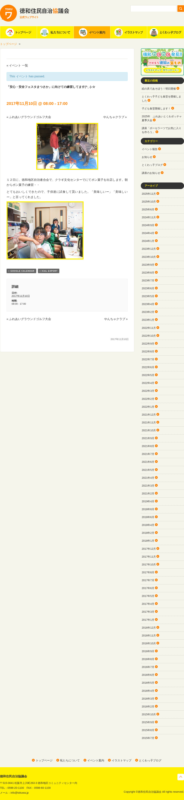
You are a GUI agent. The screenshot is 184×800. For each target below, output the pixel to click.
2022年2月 (148, 398)
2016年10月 (149, 643)
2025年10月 (149, 201)
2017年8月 (148, 572)
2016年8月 (148, 659)
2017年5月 (148, 595)
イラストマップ (128, 32)
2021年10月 (149, 430)
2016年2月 (148, 706)
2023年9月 (148, 264)
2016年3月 (148, 698)
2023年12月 (149, 248)
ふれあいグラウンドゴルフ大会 (29, 117)
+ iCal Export (49, 271)
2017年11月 (149, 556)
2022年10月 (149, 335)
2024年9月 (148, 225)
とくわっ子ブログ (165, 32)
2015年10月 (149, 714)
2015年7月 (148, 737)
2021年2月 (148, 493)
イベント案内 (92, 32)
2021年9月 (148, 438)
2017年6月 (148, 588)
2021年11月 (149, 422)
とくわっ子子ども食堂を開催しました (161, 98)
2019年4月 (148, 501)
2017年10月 (149, 564)
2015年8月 (148, 730)
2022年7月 (148, 359)
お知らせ (147, 157)
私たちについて (55, 32)
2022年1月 (148, 406)
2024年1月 (148, 240)
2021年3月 (148, 485)
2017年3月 (148, 611)
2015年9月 (148, 722)
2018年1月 (148, 540)
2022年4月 (148, 382)
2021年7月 (148, 453)
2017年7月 (148, 580)
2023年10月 (149, 256)
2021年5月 (148, 469)
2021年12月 (149, 414)
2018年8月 (148, 509)
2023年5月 (148, 296)
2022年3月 (148, 390)
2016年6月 (148, 674)
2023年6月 (148, 288)
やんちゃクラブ (115, 117)
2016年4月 (148, 690)
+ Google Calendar (21, 271)
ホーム (18, 32)
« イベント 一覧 (17, 65)
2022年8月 (148, 351)
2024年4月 (148, 233)
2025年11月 (149, 193)
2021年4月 (148, 477)
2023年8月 (148, 272)
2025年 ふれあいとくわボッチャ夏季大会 (162, 118)
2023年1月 (148, 319)
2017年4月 (148, 603)
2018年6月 (148, 517)
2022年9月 (148, 343)
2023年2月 (148, 311)
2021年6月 (148, 461)
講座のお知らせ (151, 172)
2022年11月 (149, 327)
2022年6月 (148, 367)
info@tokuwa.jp (20, 792)
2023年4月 (148, 304)
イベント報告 (150, 149)
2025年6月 (148, 209)
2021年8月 (148, 446)
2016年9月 (148, 651)
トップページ (8, 44)
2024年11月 (149, 217)
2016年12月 (149, 627)
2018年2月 (148, 532)
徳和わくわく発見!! (162, 62)
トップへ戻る (180, 777)
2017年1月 (148, 619)
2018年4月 (148, 524)
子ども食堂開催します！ (156, 108)
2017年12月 (149, 548)
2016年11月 (149, 635)
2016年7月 (148, 666)
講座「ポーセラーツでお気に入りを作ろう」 (161, 130)
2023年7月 (148, 280)
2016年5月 (148, 682)
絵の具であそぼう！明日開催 (159, 88)
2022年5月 (148, 375)
